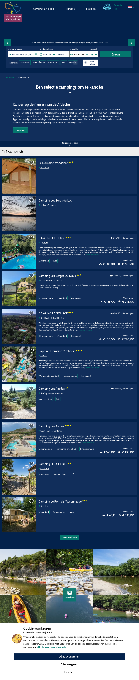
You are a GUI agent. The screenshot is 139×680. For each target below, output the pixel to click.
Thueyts (43, 242)
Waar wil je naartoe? (15, 49)
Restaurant (53, 62)
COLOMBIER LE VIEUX (50, 280)
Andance (44, 167)
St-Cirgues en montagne (51, 393)
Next (131, 42)
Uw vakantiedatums (46, 49)
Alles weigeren (69, 664)
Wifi (64, 62)
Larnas (43, 355)
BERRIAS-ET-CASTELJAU (51, 318)
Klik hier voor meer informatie (51, 647)
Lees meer (20, 130)
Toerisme (70, 8)
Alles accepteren (69, 656)
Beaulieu (43, 506)
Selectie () (118, 7)
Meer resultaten (69, 537)
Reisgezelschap (94, 49)
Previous (7, 42)
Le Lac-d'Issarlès (47, 205)
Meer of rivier (39, 62)
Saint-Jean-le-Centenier (50, 430)
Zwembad (24, 62)
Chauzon (44, 468)
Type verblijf (74, 49)
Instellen (69, 672)
